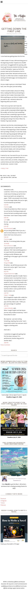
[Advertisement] (14, 563)
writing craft (7, 177)
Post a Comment (5, 345)
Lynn (5, 220)
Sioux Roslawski (8, 228)
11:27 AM (6, 261)
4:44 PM (6, 343)
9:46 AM (6, 237)
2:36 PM (6, 293)
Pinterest (3, 505)
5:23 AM (6, 205)
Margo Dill (7, 263)
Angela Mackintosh (9, 273)
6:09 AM (6, 218)
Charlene (6, 207)
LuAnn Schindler (8, 308)
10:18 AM (6, 243)
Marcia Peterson (8, 245)
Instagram (3, 501)
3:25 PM (6, 306)
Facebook (3, 498)
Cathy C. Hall (4, 168)
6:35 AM (6, 226)
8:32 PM (6, 271)
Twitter (3, 503)
